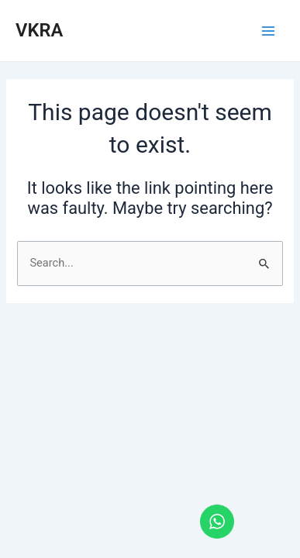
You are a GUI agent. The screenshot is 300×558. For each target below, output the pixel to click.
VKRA (39, 30)
